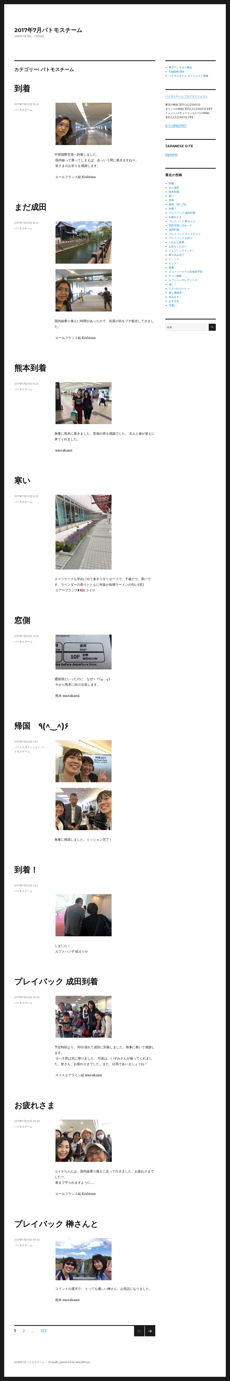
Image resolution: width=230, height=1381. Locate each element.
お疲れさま (34, 1105)
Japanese (171, 154)
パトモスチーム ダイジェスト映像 (188, 76)
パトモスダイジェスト (27, 747)
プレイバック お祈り (181, 238)
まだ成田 (30, 207)
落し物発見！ (176, 292)
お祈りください (178, 246)
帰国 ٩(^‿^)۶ (41, 726)
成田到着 (174, 229)
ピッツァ (174, 259)
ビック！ (174, 263)
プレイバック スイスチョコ (185, 234)
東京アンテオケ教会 (180, 67)
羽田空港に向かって (180, 225)
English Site (176, 71)
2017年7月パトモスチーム (48, 30)
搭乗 (171, 267)
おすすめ (174, 301)
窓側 (22, 620)
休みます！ (175, 297)
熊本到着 (30, 368)
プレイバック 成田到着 (56, 981)
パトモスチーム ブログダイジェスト (186, 96)
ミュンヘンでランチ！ (182, 250)
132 (43, 1331)
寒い (22, 480)
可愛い (173, 305)
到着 (22, 88)
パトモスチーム (23, 109)
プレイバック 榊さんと (56, 1224)
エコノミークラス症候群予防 (186, 271)
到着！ (26, 870)
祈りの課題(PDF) (175, 125)
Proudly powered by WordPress (69, 1362)
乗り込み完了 (176, 255)
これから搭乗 (176, 242)
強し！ (173, 284)
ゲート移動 (175, 276)
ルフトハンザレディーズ (183, 280)
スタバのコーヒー (179, 288)
